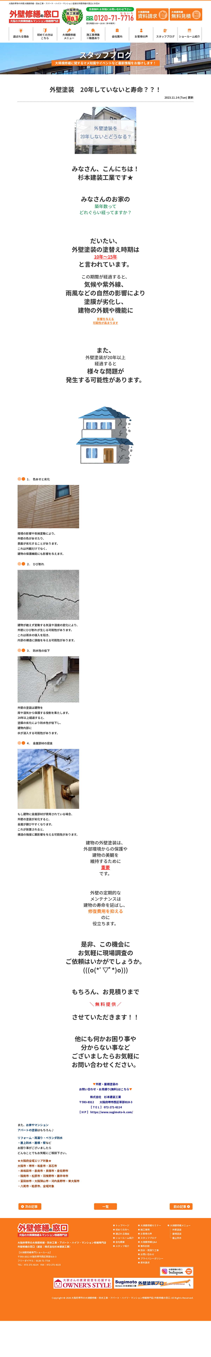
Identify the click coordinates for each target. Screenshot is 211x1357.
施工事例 (145, 1229)
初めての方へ (122, 1229)
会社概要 (120, 1242)
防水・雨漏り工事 (149, 1250)
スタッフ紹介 (122, 1246)
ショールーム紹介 (189, 36)
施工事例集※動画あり (93, 36)
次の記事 (31, 1206)
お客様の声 (141, 36)
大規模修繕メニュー (69, 36)
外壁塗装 (176, 1229)
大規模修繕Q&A (148, 1242)
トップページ (122, 1225)
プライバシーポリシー (151, 1258)
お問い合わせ (147, 1254)
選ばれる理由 (21, 36)
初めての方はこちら (45, 36)
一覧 (105, 1206)
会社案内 (117, 36)
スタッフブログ (165, 36)
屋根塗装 (176, 1233)
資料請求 (145, 1262)
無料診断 (145, 1246)
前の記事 (180, 1206)
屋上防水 (176, 1238)
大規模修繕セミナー (150, 1225)
